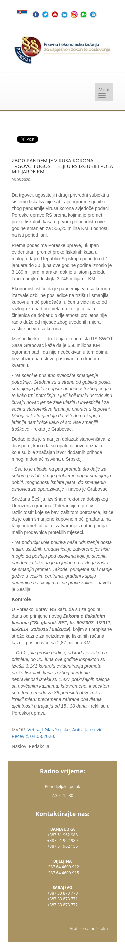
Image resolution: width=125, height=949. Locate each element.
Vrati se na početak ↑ (89, 928)
